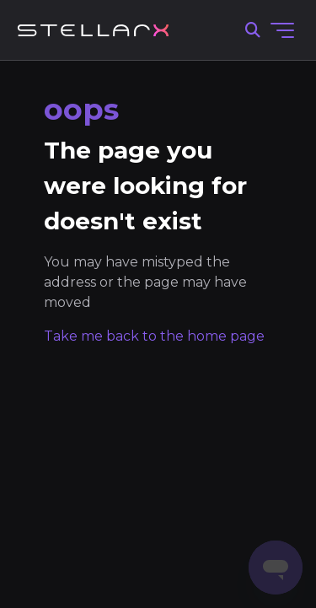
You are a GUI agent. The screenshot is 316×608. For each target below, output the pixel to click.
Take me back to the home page (154, 336)
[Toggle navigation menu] (282, 30)
